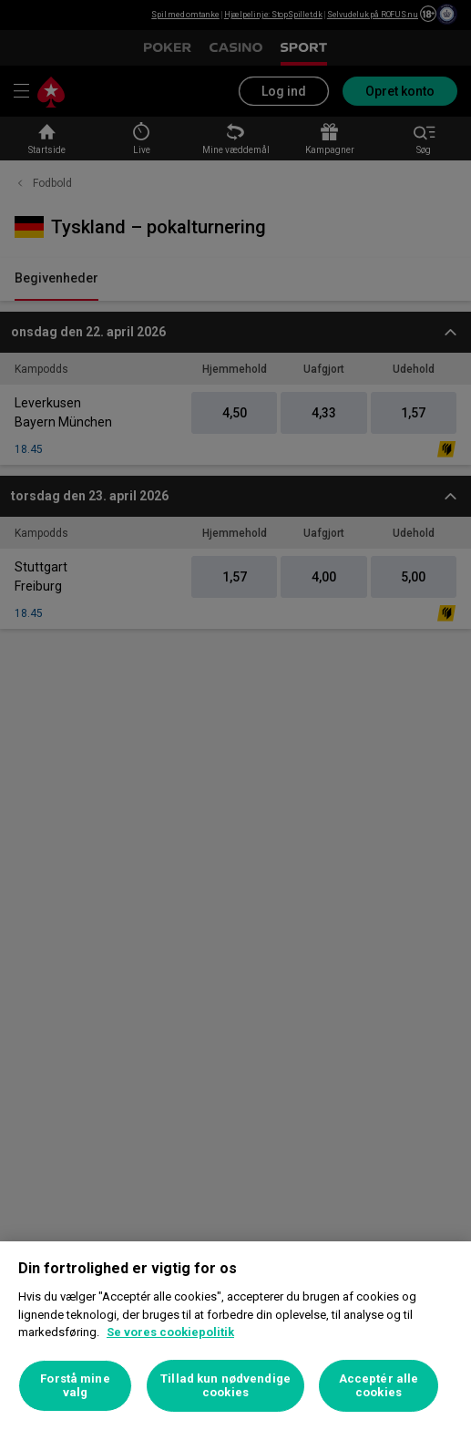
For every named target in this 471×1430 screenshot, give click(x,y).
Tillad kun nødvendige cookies (225, 1386)
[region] (235, 1335)
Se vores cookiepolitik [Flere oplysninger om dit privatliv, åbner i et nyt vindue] (170, 1332)
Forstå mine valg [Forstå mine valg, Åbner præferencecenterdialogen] (74, 1386)
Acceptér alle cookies (379, 1386)
